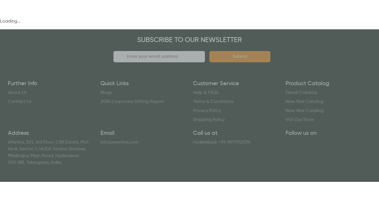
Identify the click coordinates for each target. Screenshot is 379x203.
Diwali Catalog (301, 93)
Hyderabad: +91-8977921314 (222, 142)
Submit (240, 56)
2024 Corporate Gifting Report (132, 102)
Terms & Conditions (213, 102)
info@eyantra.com (119, 142)
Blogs (106, 93)
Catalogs (195, 13)
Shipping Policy (209, 120)
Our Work (154, 13)
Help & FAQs (206, 93)
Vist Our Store (300, 120)
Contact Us (348, 13)
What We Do (61, 13)
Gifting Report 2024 (291, 13)
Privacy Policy (207, 111)
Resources (238, 13)
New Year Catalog (304, 102)
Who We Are (109, 13)
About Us (17, 93)
